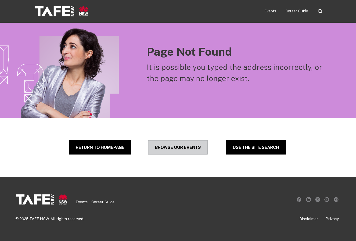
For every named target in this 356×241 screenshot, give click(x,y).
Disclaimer (308, 219)
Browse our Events (178, 147)
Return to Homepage (100, 147)
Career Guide (296, 11)
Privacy (332, 219)
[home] (61, 11)
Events (270, 11)
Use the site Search (256, 147)
